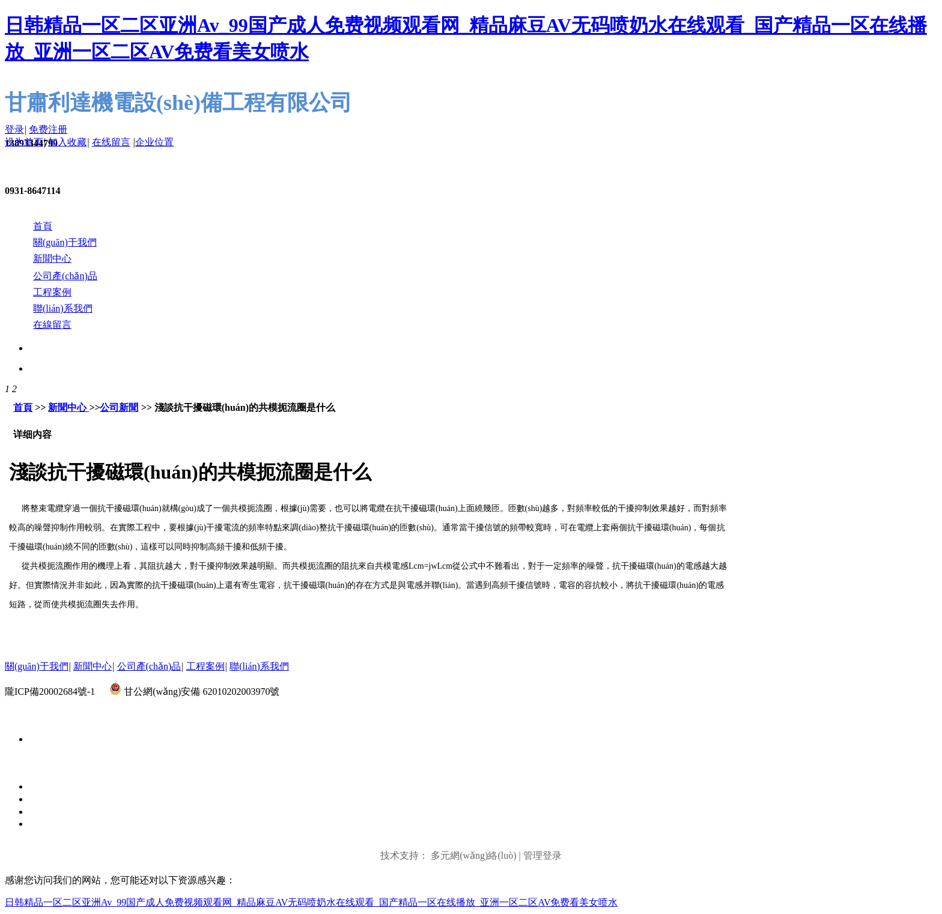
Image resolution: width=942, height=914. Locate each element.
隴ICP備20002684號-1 (50, 691)
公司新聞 (119, 407)
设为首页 (24, 142)
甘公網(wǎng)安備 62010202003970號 (201, 691)
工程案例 (205, 666)
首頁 (22, 407)
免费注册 (48, 129)
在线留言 (111, 142)
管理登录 (542, 855)
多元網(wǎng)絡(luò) (473, 855)
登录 (14, 129)
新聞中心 (68, 407)
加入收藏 (67, 142)
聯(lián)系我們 (259, 666)
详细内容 (32, 434)
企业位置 (154, 142)
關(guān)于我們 (36, 666)
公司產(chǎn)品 (149, 666)
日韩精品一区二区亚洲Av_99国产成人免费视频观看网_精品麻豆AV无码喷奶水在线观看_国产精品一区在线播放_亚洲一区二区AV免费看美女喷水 (311, 902)
